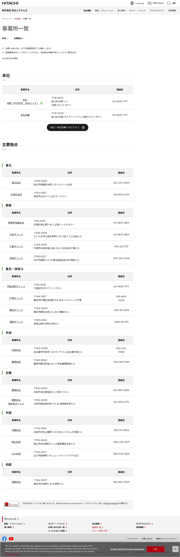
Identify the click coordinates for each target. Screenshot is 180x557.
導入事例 (121, 10)
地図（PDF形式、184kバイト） (23, 103)
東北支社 (16, 182)
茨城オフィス (16, 258)
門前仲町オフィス (16, 286)
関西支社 (16, 390)
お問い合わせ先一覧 (56, 527)
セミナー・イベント (137, 10)
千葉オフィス (16, 246)
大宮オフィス (16, 234)
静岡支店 (16, 362)
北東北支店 (16, 194)
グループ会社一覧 (99, 531)
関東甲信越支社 (16, 222)
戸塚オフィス (16, 298)
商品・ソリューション (104, 10)
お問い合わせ (147, 539)
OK (155, 549)
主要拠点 (18, 38)
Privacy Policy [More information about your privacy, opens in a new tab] (12, 554)
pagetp (176, 479)
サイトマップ (132, 539)
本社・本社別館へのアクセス (64, 127)
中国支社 (16, 430)
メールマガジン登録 (56, 531)
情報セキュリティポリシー (167, 539)
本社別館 (25, 115)
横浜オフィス (16, 310)
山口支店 (16, 453)
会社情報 (17, 19)
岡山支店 (16, 442)
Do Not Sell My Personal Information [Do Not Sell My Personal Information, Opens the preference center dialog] (127, 549)
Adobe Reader (111, 503)
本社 (4, 38)
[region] (90, 549)
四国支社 (16, 482)
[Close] (175, 549)
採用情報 (172, 10)
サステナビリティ (157, 10)
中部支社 (16, 350)
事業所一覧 (15, 28)
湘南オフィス (16, 321)
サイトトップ (6, 19)
